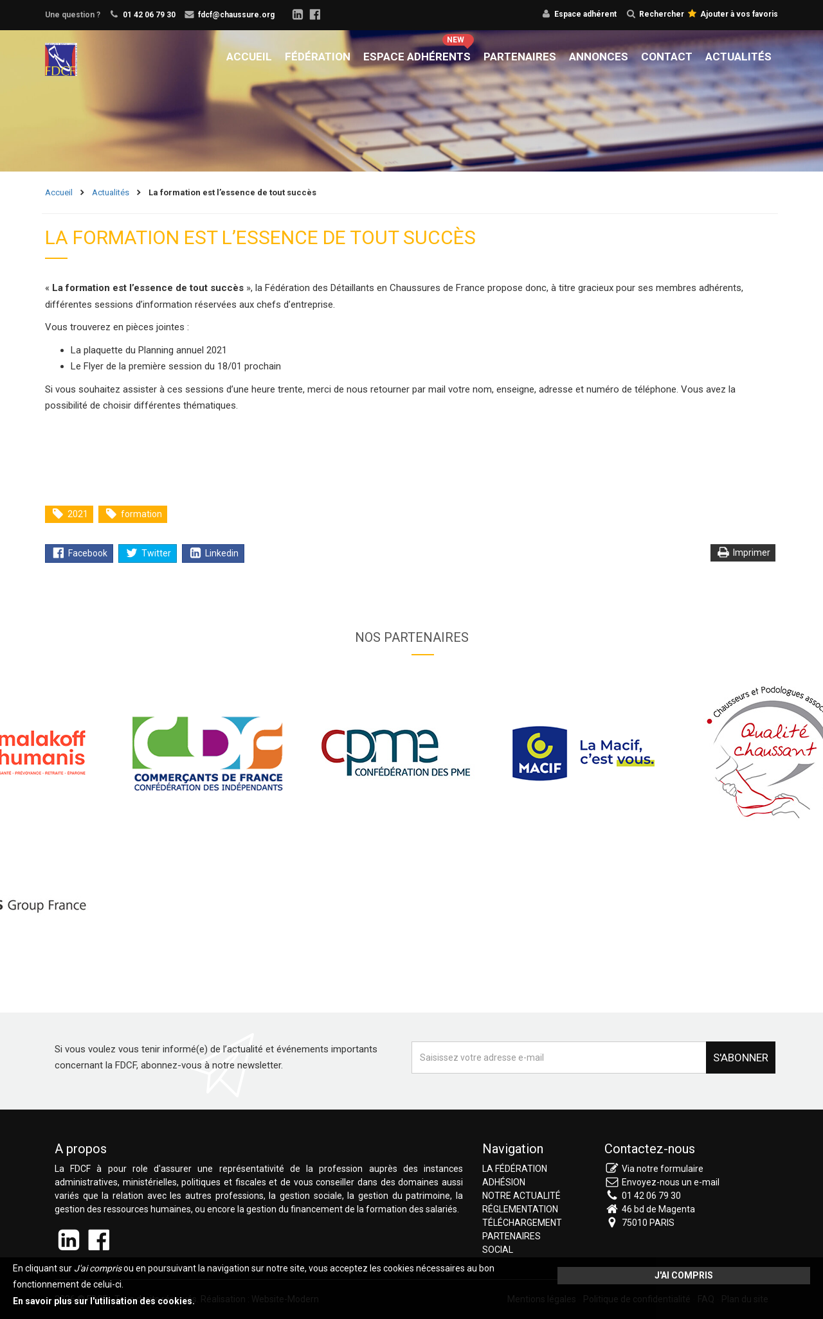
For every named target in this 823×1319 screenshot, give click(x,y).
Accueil (249, 56)
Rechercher (655, 14)
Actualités (738, 56)
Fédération (317, 56)
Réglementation (520, 1209)
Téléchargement (522, 1222)
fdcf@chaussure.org (236, 14)
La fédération (514, 1169)
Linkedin (214, 553)
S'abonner (740, 1057)
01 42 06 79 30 (149, 14)
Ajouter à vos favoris (732, 14)
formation (133, 514)
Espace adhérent (585, 14)
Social (497, 1249)
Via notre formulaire (662, 1169)
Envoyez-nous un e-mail (670, 1182)
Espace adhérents (417, 56)
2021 (69, 514)
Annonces (598, 56)
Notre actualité (521, 1196)
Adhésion (503, 1182)
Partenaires (520, 56)
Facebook (79, 553)
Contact (666, 56)
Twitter (148, 553)
